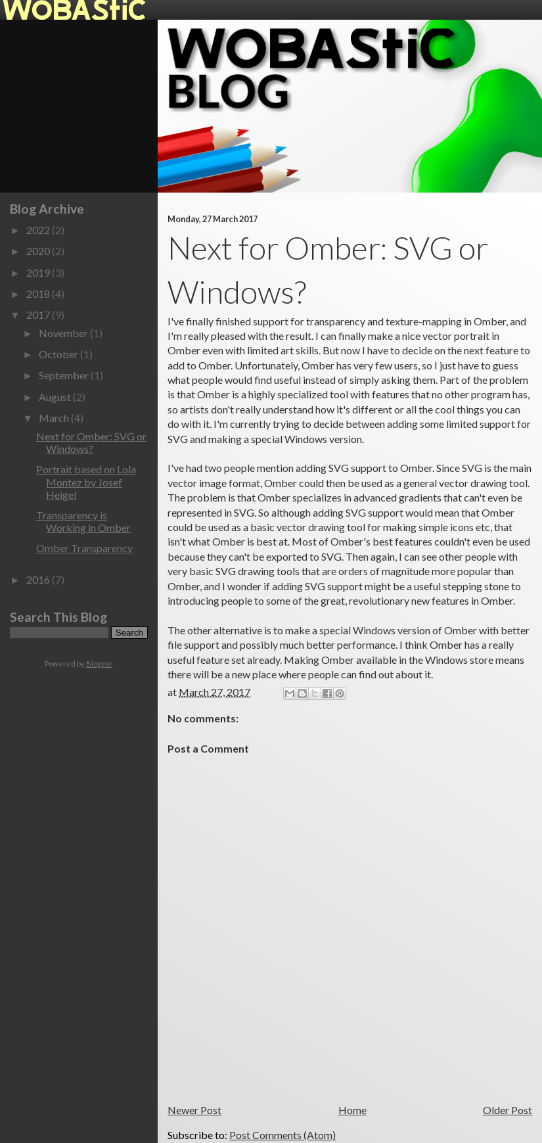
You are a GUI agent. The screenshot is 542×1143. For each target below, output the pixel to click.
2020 (39, 251)
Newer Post (194, 1110)
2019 (39, 272)
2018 (39, 293)
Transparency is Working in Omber (83, 521)
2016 (39, 579)
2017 (39, 314)
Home (352, 1110)
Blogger (99, 663)
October (59, 354)
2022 (39, 229)
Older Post (507, 1110)
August (56, 396)
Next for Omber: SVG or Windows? (91, 442)
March (55, 417)
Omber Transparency (84, 548)
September (65, 375)
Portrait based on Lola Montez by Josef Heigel (86, 481)
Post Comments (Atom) (282, 1135)
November (64, 333)
